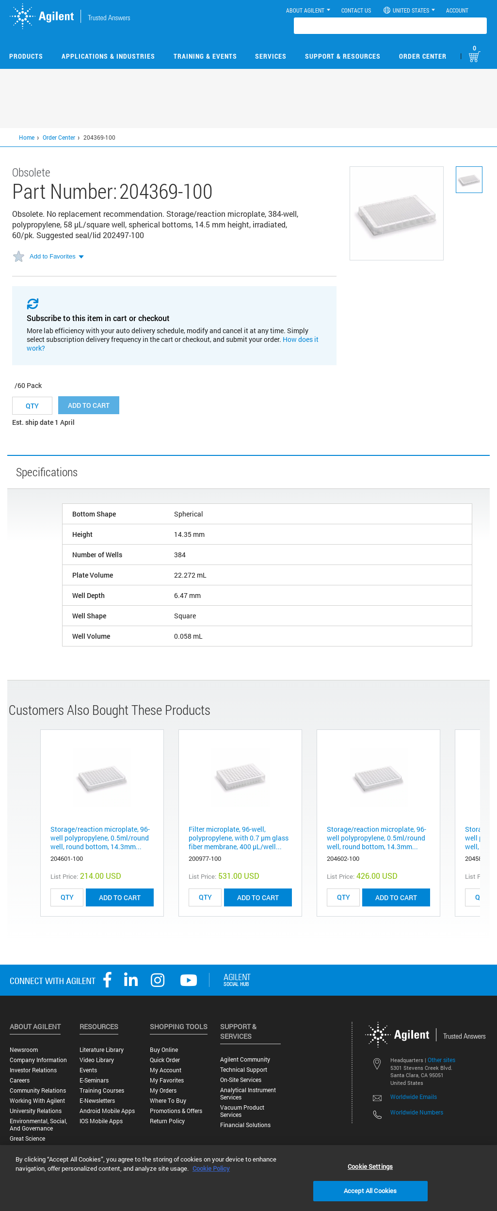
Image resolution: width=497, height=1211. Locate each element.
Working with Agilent (37, 1100)
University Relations (36, 1110)
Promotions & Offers (176, 1110)
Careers (20, 1080)
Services (271, 56)
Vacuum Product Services (242, 1111)
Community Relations (38, 1090)
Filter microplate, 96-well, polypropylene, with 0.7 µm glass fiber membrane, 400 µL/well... (239, 837)
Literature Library (102, 1049)
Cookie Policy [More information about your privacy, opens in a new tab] (211, 1168)
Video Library (97, 1060)
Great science (27, 1138)
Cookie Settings (370, 1166)
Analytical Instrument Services (248, 1093)
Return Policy (167, 1121)
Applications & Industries (108, 56)
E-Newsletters (97, 1100)
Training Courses (102, 1090)
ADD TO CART (120, 897)
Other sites (441, 1060)
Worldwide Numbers (416, 1112)
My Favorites (167, 1080)
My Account (165, 1070)
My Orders (163, 1090)
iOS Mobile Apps (101, 1121)
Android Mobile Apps (107, 1110)
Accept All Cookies (370, 1190)
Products (26, 56)
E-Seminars (94, 1080)
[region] (248, 1178)
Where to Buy (168, 1100)
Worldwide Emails (413, 1096)
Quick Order (165, 1060)
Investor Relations (33, 1070)
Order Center (423, 56)
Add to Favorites (53, 256)
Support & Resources (343, 56)
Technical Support (243, 1069)
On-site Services (240, 1079)
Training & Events (205, 56)
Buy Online (164, 1049)
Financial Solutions (245, 1125)
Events (88, 1070)
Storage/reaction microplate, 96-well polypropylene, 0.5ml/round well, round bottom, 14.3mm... (100, 837)
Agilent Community (245, 1059)
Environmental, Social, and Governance (38, 1124)
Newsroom (24, 1049)
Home (26, 137)
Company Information (38, 1060)
